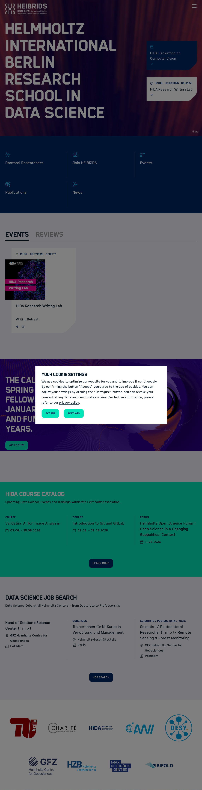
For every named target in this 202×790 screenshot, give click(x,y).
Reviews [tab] (49, 234)
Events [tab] (17, 234)
